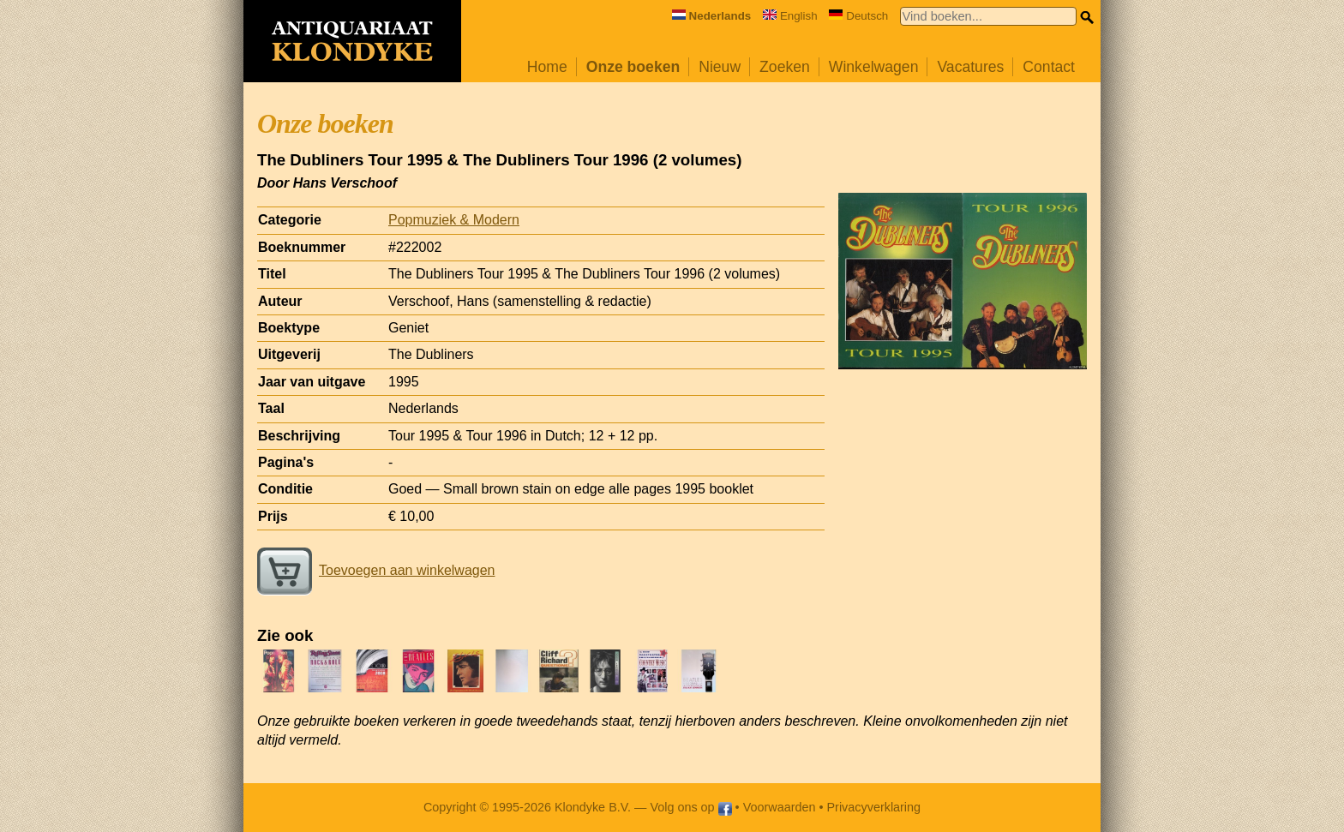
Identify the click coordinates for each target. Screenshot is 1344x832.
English (790, 15)
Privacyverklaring (874, 807)
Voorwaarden (779, 807)
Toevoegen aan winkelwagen (376, 570)
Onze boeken (633, 66)
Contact (1049, 66)
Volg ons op (690, 807)
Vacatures (970, 66)
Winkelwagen (874, 66)
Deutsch (858, 15)
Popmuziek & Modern (453, 219)
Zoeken (784, 66)
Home (547, 66)
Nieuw (720, 66)
